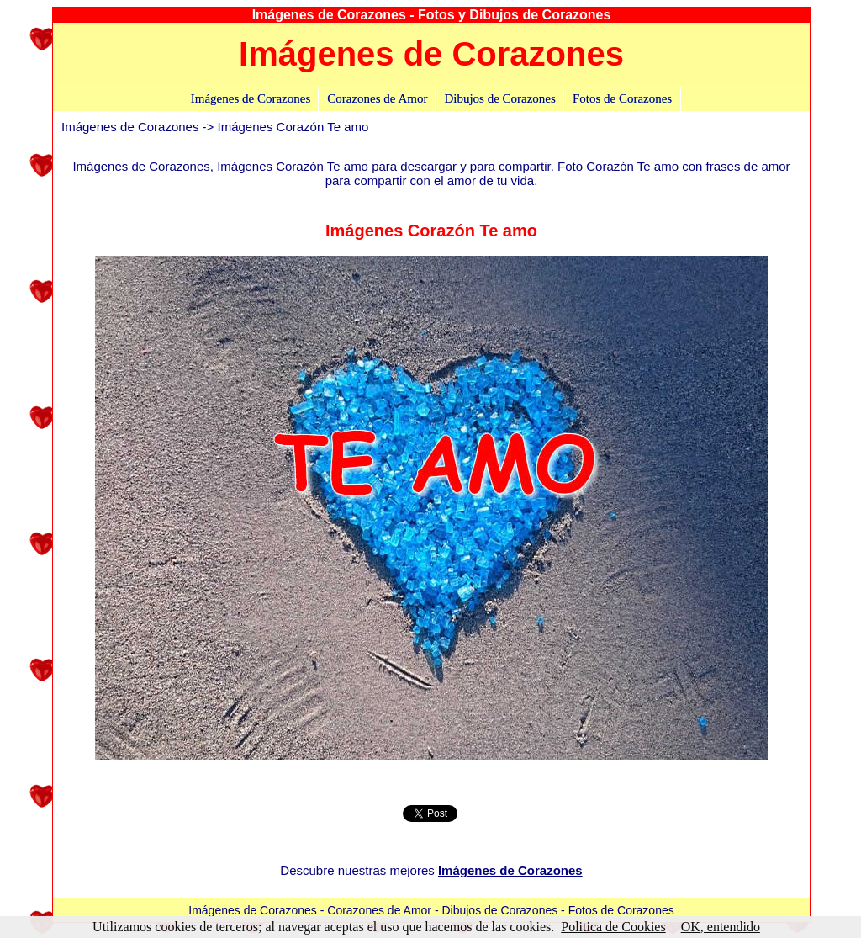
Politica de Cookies (613, 926)
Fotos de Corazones (622, 98)
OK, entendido (720, 926)
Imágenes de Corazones (250, 98)
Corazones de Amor (377, 98)
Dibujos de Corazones (499, 98)
